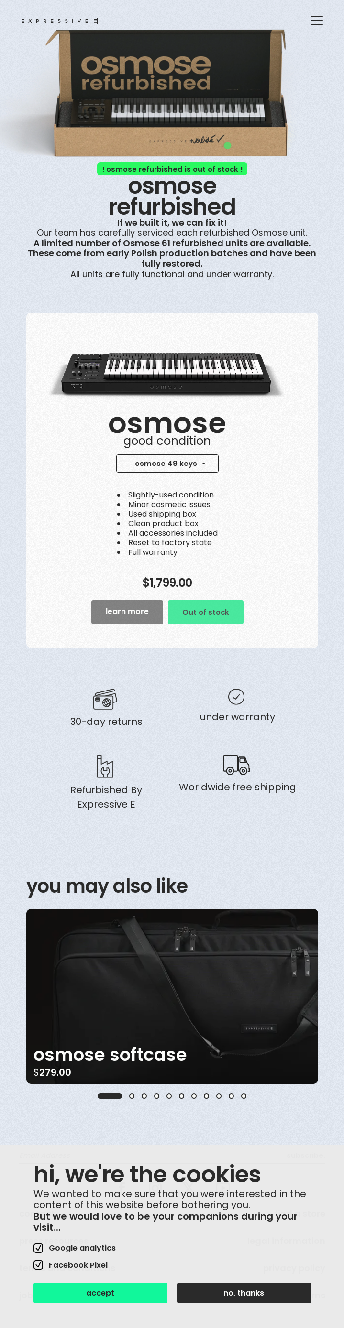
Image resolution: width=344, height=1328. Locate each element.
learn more (127, 611)
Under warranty (237, 716)
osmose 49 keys (166, 463)
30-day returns (106, 721)
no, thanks (243, 1292)
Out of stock (205, 612)
